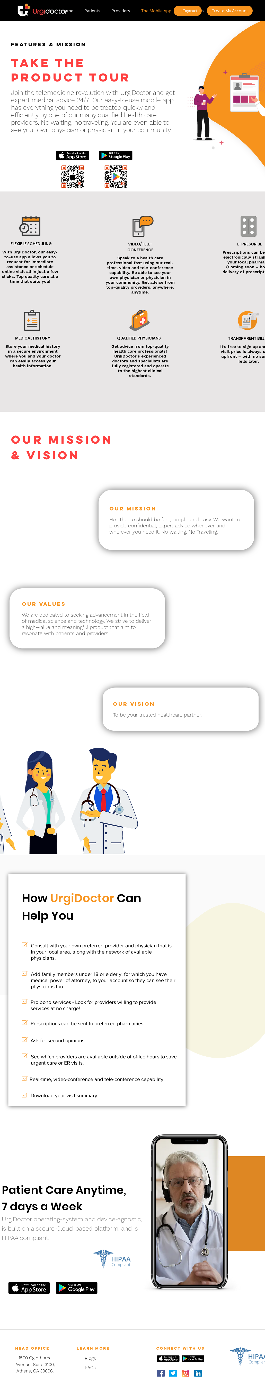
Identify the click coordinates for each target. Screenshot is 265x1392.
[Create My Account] (230, 11)
